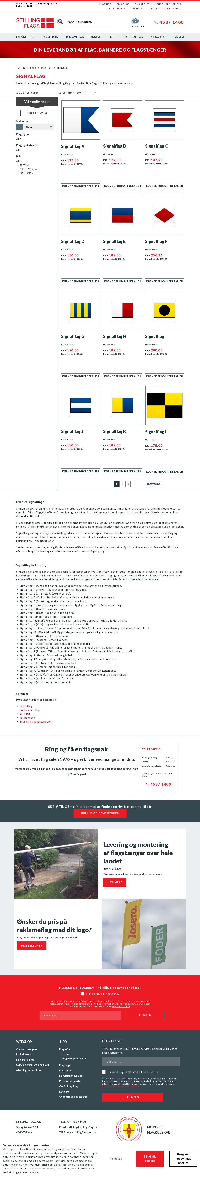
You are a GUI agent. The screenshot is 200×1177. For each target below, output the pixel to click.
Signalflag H (114, 336)
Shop (33, 67)
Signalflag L (156, 431)
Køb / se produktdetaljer (80, 186)
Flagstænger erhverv (74, 1058)
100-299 (27, 169)
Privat (65, 1053)
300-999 (26, 173)
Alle (18, 138)
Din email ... (51, 1015)
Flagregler (142, 4)
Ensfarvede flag (30, 709)
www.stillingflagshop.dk (81, 1132)
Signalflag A (73, 146)
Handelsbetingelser (168, 4)
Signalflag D (72, 241)
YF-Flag (25, 713)
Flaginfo (105, 4)
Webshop (24, 1042)
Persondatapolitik (70, 1081)
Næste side (153, 484)
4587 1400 (172, 22)
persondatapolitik (121, 1006)
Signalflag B (114, 145)
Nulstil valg (37, 113)
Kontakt (138, 8)
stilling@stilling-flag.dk (83, 1127)
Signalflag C (156, 145)
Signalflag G (73, 336)
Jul (112, 36)
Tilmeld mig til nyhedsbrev (102, 993)
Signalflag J (72, 431)
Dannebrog (50, 36)
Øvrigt (179, 36)
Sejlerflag (46, 67)
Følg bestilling (25, 1059)
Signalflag (158, 36)
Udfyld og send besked (100, 813)
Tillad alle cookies (150, 1158)
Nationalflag (133, 36)
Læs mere (115, 882)
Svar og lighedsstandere (36, 721)
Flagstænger (24, 36)
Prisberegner (31, 945)
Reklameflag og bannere (83, 36)
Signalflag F (156, 241)
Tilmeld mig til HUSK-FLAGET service (133, 1072)
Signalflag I (156, 336)
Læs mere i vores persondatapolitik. (121, 1086)
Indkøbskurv (23, 1054)
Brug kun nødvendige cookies (183, 1158)
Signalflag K (114, 431)
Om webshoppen (26, 1049)
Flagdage (123, 4)
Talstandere (27, 717)
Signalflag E (114, 241)
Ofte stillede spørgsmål (165, 8)
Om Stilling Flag (116, 8)
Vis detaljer (116, 1158)
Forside (21, 67)
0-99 (23, 164)
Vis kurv (138, 26)
